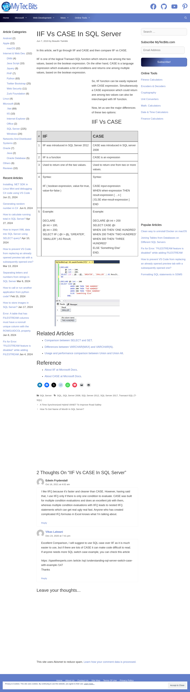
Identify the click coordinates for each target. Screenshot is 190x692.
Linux (6, 98)
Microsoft (22, 17)
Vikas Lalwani (54, 531)
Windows (12, 133)
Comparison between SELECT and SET (68, 340)
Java (9, 153)
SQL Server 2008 (71, 395)
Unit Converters (150, 99)
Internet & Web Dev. (14, 53)
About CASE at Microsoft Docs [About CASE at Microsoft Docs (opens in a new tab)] (63, 376)
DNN (9, 58)
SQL (59, 395)
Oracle (6, 148)
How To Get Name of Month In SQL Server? (62, 409)
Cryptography (148, 92)
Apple (6, 43)
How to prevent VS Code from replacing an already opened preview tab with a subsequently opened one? (163, 263)
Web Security (14, 88)
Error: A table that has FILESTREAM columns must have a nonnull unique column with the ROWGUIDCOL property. (17, 322)
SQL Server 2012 (90, 395)
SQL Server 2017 (109, 395)
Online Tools (84, 17)
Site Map (95, 680)
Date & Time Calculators (154, 112)
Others (7, 163)
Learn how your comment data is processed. (110, 661)
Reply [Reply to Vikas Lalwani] (44, 578)
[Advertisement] (62, 103)
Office (10, 123)
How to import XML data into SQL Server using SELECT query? (16, 234)
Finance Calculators (152, 118)
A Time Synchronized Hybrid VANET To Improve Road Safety (70, 404)
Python (11, 78)
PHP (9, 73)
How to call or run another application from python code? (17, 292)
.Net (9, 108)
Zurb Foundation (16, 93)
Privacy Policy (127, 680)
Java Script (13, 63)
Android (7, 38)
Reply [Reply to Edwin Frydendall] (44, 523)
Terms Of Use (110, 680)
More (66, 17)
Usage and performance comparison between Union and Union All (84, 353)
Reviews (7, 168)
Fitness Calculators (152, 79)
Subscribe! (164, 61)
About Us (70, 680)
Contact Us (82, 680)
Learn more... (89, 684)
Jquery (10, 68)
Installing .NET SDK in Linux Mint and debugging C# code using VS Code (17, 188)
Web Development (45, 17)
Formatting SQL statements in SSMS (161, 274)
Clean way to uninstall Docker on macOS (164, 231)
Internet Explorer (16, 118)
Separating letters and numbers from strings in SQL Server (16, 277)
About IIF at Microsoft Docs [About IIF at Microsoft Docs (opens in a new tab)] (61, 369)
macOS (11, 48)
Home (6, 17)
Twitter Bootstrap (16, 83)
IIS (8, 113)
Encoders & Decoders (153, 86)
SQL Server (46, 395)
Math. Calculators (151, 105)
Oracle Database (16, 158)
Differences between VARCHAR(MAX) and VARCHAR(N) (79, 346)
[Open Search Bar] (185, 17)
